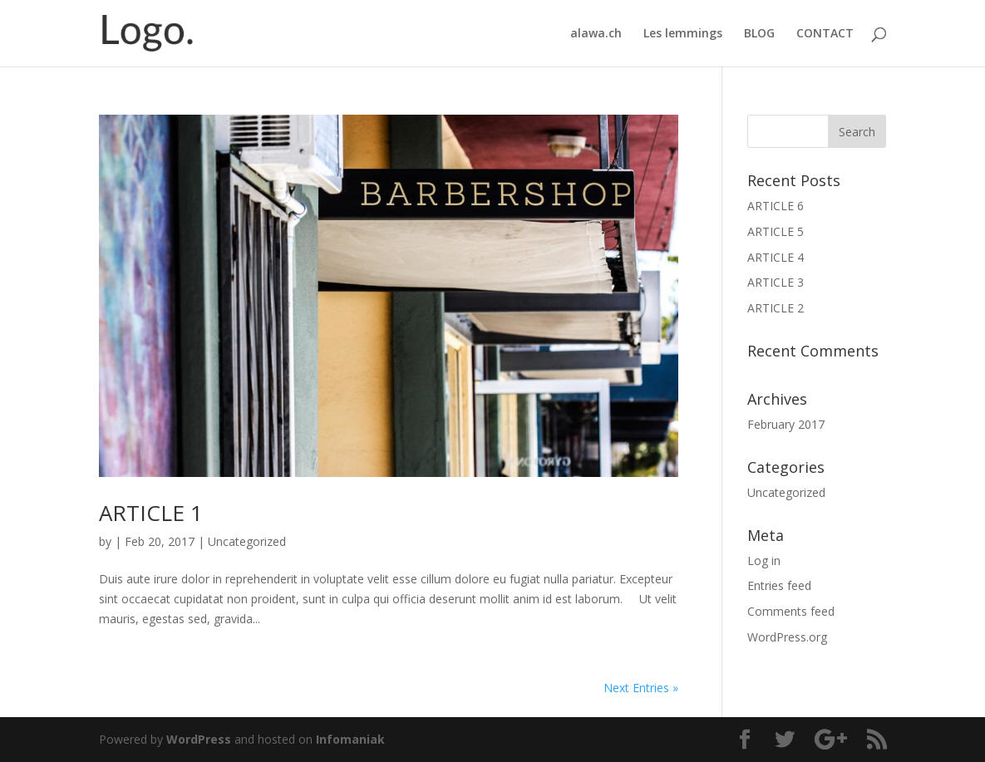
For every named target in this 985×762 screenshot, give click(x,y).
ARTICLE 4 (775, 257)
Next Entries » (640, 688)
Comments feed (791, 611)
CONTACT (825, 34)
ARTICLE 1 (151, 513)
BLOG (759, 34)
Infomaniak (350, 739)
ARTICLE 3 (775, 282)
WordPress (198, 739)
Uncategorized (247, 541)
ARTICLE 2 (775, 308)
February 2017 (786, 424)
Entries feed (779, 585)
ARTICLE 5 (775, 231)
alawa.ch (596, 34)
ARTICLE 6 (775, 206)
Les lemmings (682, 34)
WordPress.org (787, 637)
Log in (764, 560)
